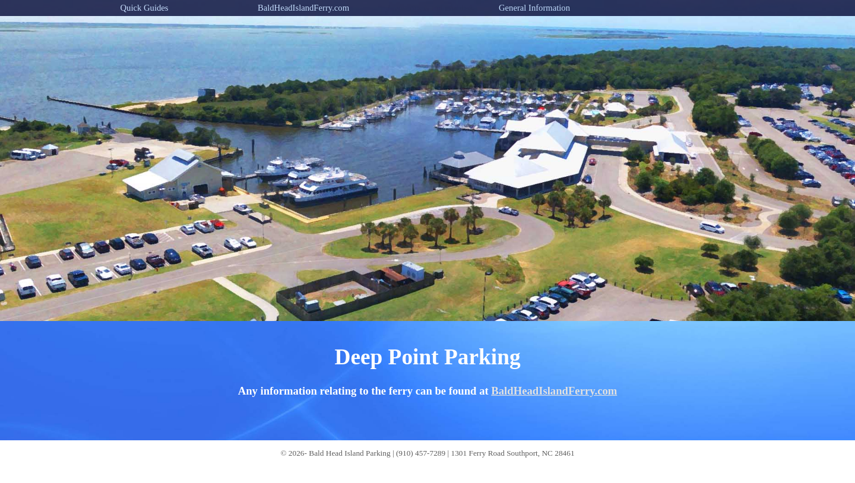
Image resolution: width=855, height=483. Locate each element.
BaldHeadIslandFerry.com (554, 391)
